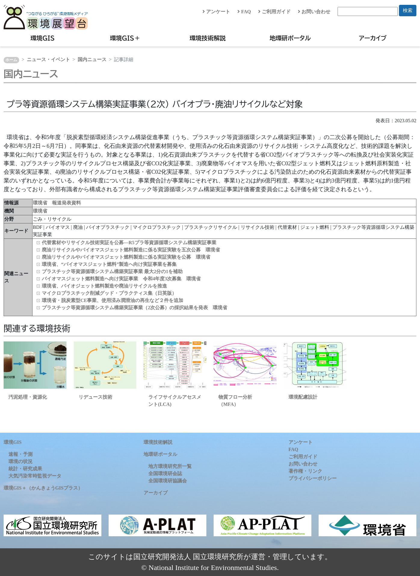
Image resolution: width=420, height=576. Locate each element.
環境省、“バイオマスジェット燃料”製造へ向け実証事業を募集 (109, 264)
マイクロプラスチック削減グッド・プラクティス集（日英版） (109, 293)
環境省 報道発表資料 (57, 202)
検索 (407, 10)
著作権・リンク (305, 471)
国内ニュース (92, 59)
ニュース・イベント (48, 59)
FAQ (244, 11)
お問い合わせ (314, 11)
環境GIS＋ (125, 38)
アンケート (216, 11)
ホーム (11, 60)
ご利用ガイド (274, 11)
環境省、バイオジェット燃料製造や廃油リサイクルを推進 (104, 285)
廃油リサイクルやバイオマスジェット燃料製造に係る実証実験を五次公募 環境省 (131, 249)
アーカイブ (373, 38)
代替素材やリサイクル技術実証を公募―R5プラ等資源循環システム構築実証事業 (129, 242)
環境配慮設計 (303, 397)
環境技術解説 (208, 38)
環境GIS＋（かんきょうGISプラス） (43, 487)
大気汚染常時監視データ (34, 475)
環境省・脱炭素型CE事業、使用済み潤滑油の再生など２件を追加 (112, 300)
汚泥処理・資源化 (27, 397)
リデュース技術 (95, 397)
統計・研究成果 (25, 468)
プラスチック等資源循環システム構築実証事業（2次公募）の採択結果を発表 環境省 (134, 307)
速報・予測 (20, 454)
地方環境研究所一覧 (170, 466)
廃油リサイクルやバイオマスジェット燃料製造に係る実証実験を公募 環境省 (126, 257)
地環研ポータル (290, 38)
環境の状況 (20, 461)
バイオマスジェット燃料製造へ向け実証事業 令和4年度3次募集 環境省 (121, 278)
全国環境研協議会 (167, 480)
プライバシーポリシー (313, 478)
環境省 (40, 210)
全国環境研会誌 (165, 473)
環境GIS (42, 38)
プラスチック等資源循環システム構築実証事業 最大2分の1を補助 (112, 271)
